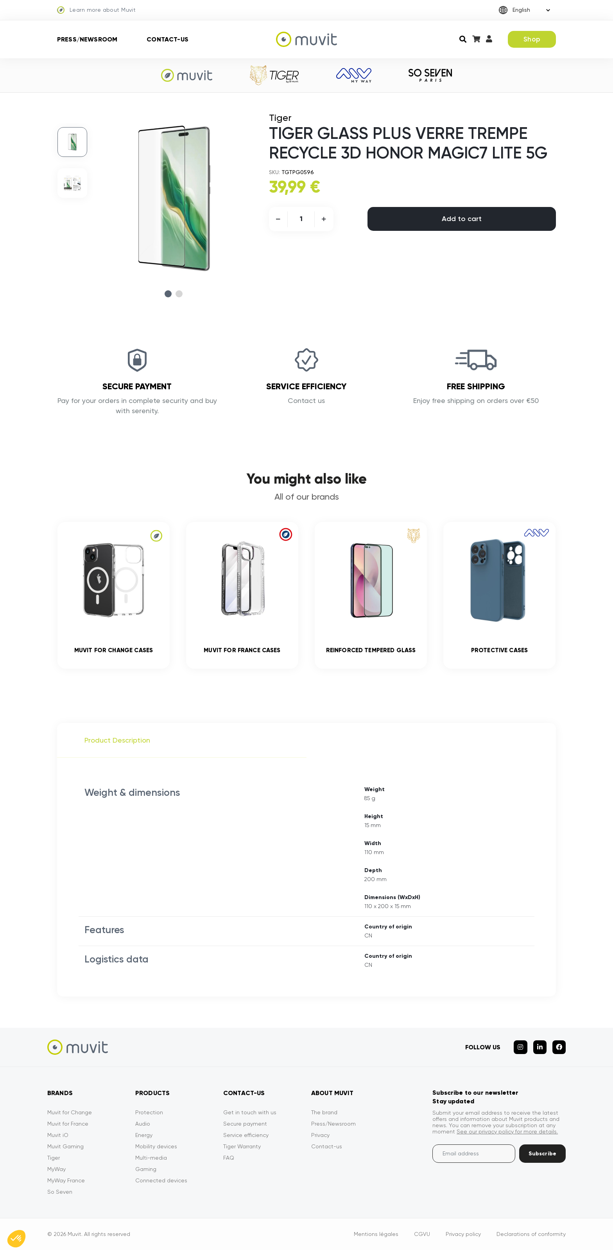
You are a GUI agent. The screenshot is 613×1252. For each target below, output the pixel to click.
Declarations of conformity (531, 1236)
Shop (531, 39)
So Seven (59, 1194)
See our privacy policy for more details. (507, 1133)
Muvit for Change (69, 1114)
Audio (142, 1125)
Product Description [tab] (117, 742)
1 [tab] (168, 293)
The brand (324, 1114)
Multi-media (151, 1160)
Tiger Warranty (242, 1148)
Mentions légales (376, 1236)
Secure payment (245, 1125)
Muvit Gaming (65, 1148)
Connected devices (161, 1182)
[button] (16, 1238)
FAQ (228, 1160)
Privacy (320, 1137)
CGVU (422, 1236)
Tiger (53, 1160)
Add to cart (462, 218)
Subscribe (542, 1155)
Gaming (145, 1171)
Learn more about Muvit (96, 10)
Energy (143, 1137)
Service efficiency (246, 1137)
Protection (149, 1114)
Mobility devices (156, 1148)
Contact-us (167, 39)
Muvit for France (67, 1125)
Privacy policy (463, 1236)
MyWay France (66, 1182)
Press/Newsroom (87, 39)
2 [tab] (179, 293)
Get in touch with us (249, 1114)
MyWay (56, 1171)
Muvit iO (57, 1137)
